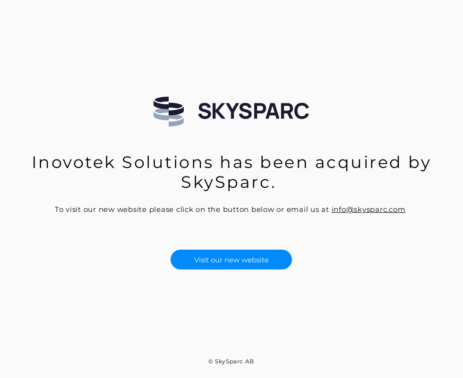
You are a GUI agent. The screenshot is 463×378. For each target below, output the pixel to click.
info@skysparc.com (369, 209)
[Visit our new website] (231, 259)
